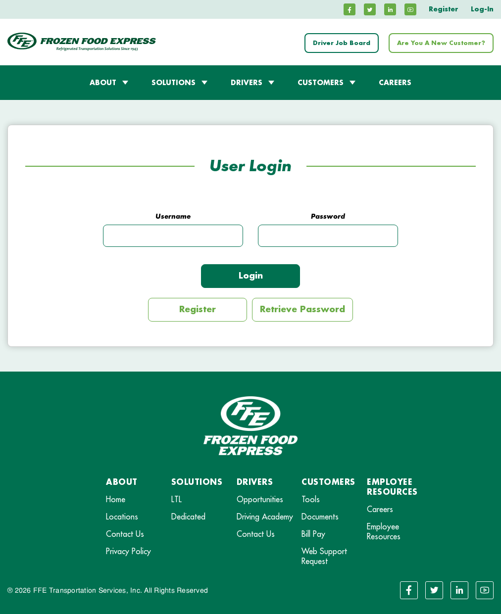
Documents (320, 517)
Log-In (482, 9)
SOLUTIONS (173, 82)
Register (443, 9)
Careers (380, 510)
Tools (310, 500)
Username (173, 216)
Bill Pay (313, 534)
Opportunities (260, 500)
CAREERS (395, 82)
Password (328, 216)
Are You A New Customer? (441, 43)
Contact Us (125, 534)
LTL (176, 500)
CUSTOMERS (321, 82)
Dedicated (188, 517)
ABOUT (103, 82)
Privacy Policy (128, 552)
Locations (122, 517)
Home (115, 500)
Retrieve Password (302, 309)
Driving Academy (265, 517)
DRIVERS (246, 82)
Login (251, 276)
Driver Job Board (341, 43)
